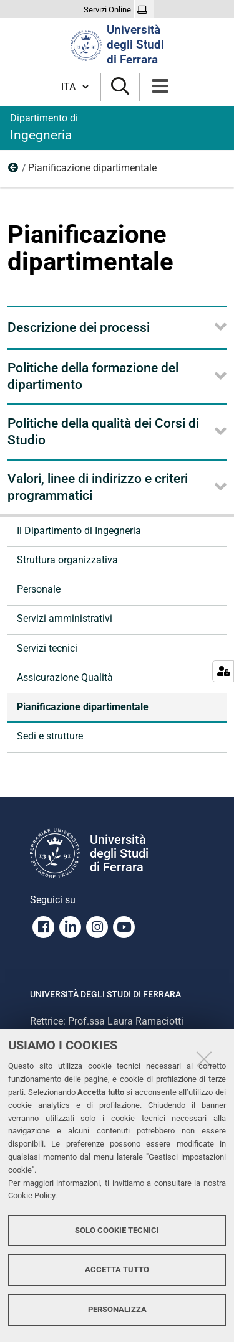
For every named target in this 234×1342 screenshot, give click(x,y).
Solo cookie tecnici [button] (117, 1230)
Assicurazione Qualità (65, 677)
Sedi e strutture (50, 736)
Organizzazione (13, 170)
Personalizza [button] (117, 1309)
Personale (39, 589)
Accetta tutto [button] (117, 1269)
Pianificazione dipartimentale (83, 707)
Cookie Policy (31, 1195)
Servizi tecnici (47, 648)
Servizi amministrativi (64, 618)
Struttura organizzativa (67, 560)
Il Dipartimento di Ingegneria (79, 531)
